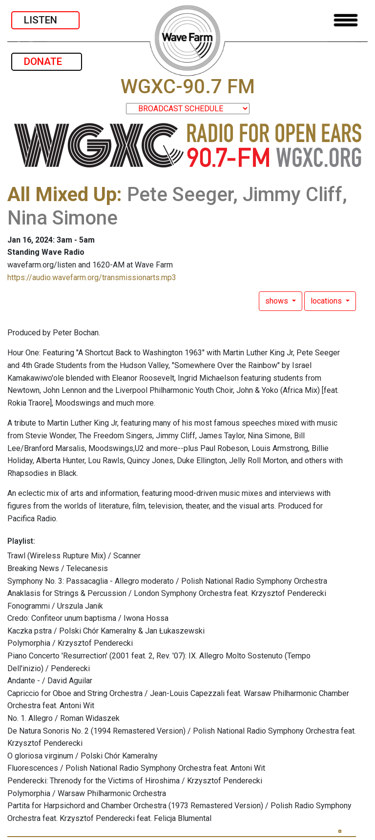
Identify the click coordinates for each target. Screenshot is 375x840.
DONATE (46, 61)
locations (327, 301)
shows (277, 301)
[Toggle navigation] (346, 20)
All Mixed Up (62, 194)
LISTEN (45, 20)
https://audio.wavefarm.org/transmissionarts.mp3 (91, 277)
